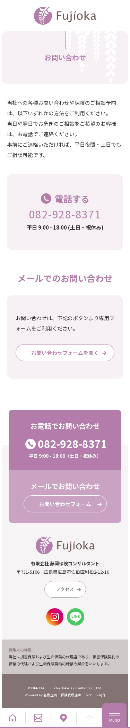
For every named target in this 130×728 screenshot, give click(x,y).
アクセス (70, 589)
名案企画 (50, 694)
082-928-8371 (65, 214)
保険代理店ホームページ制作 (83, 694)
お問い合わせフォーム (72, 504)
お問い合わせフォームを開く (70, 353)
